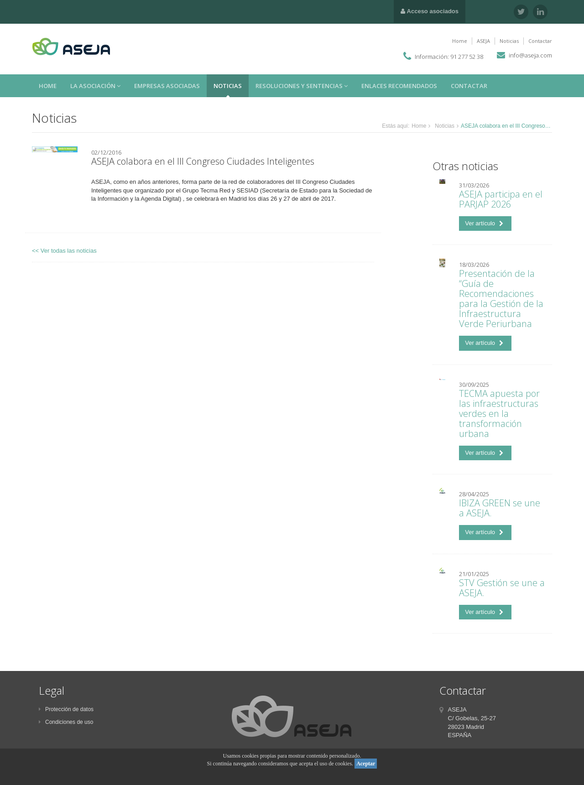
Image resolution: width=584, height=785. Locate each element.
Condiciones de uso (66, 722)
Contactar (540, 40)
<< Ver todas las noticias (64, 250)
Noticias (509, 40)
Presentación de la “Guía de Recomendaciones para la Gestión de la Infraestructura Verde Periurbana (501, 298)
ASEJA (483, 40)
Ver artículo (484, 223)
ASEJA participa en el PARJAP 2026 (500, 199)
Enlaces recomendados (399, 86)
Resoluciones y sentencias (302, 86)
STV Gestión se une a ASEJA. (502, 588)
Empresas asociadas (167, 86)
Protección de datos (66, 709)
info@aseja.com (530, 55)
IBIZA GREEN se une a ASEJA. (499, 508)
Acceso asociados (430, 11)
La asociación (95, 86)
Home (459, 40)
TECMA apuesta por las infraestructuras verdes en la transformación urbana (499, 413)
